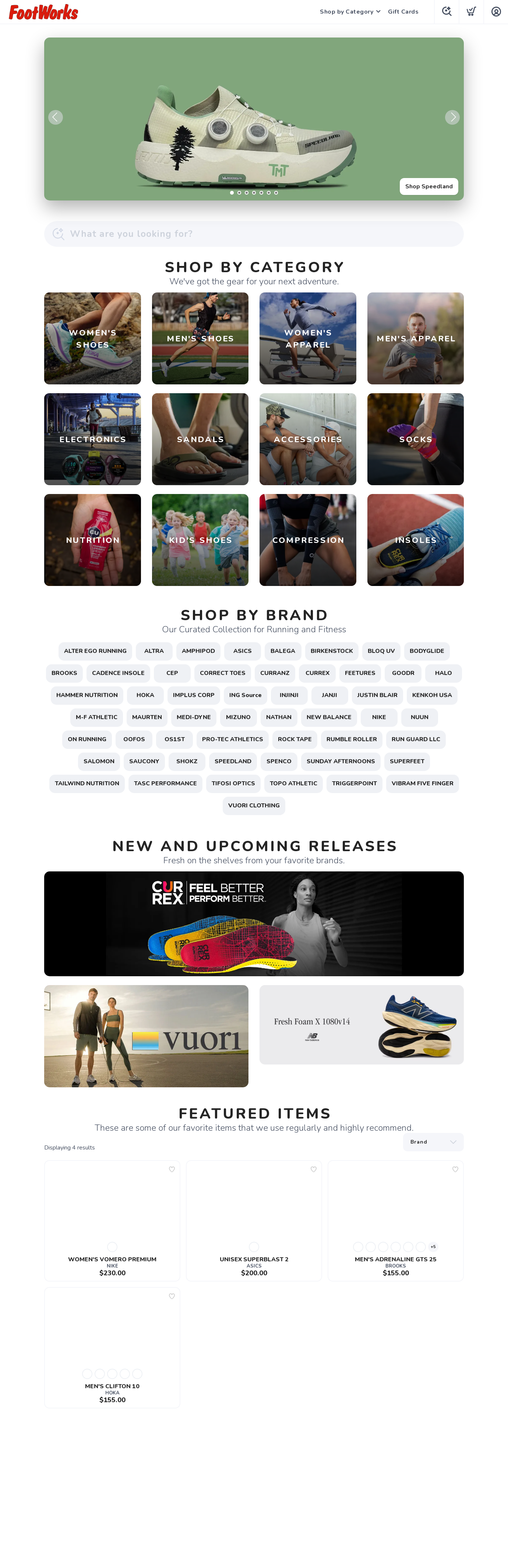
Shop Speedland (429, 186)
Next (452, 117)
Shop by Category (346, 12)
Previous (55, 117)
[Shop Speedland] (254, 119)
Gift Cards (403, 12)
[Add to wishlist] (172, 1169)
